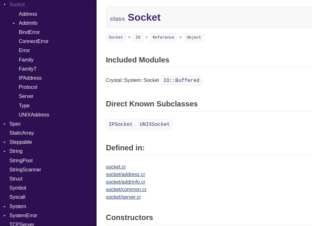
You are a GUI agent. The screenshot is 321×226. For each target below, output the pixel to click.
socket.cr (116, 167)
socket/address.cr (125, 174)
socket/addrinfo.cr (125, 182)
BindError (29, 32)
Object (194, 37)
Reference (163, 37)
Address (28, 14)
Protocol (28, 87)
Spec (15, 123)
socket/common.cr (126, 189)
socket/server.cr (123, 197)
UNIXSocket (155, 124)
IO (137, 37)
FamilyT (28, 69)
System (17, 206)
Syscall (17, 197)
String (16, 151)
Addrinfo (28, 23)
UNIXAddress (34, 114)
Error (24, 50)
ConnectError (34, 41)
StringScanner (25, 169)
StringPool (21, 160)
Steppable (20, 142)
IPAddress (30, 78)
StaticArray (21, 133)
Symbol (17, 188)
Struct (16, 178)
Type (24, 105)
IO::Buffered (181, 80)
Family (26, 59)
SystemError (23, 215)
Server (26, 96)
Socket (17, 4)
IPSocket (121, 124)
